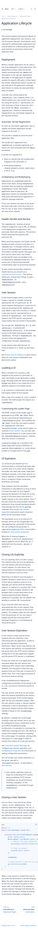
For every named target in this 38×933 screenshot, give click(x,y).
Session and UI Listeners (14, 355)
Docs (7, 9)
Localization (28, 910)
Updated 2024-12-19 (8, 925)
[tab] (3, 824)
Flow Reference (12, 16)
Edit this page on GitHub (27, 925)
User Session (15, 431)
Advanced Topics (25, 16)
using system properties (19, 532)
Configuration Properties (11, 751)
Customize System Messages (16, 745)
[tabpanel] (19, 849)
